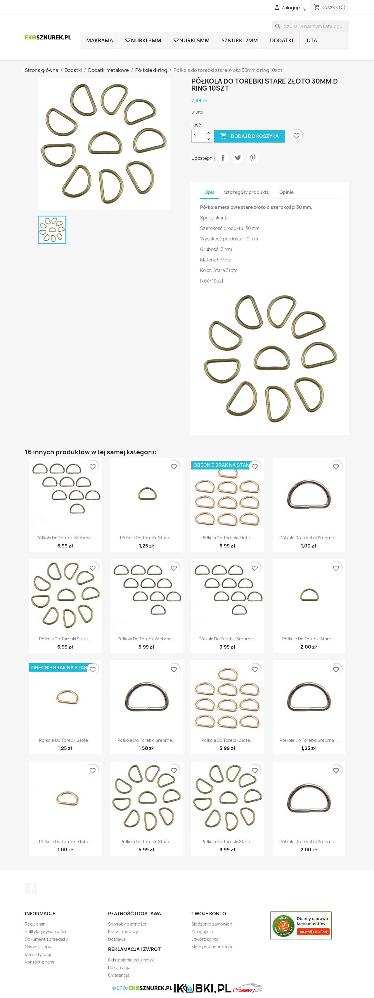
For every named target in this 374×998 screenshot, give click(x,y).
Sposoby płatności (127, 924)
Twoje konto (208, 913)
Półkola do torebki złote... (227, 537)
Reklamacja (119, 967)
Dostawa (117, 939)
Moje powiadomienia (211, 947)
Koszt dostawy (123, 931)
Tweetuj (238, 158)
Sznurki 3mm (143, 40)
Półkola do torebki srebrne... (65, 537)
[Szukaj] (310, 26)
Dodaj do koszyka (249, 136)
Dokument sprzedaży (46, 939)
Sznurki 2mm (240, 40)
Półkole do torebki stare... (146, 537)
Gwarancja (118, 975)
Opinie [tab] (286, 192)
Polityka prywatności (45, 931)
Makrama (99, 40)
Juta (311, 40)
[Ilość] (198, 136)
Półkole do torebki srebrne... (309, 537)
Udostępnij (223, 158)
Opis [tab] (209, 192)
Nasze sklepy (38, 947)
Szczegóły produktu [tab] (247, 192)
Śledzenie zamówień (211, 924)
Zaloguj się (202, 931)
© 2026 (143, 988)
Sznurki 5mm (191, 40)
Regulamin (35, 924)
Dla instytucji (38, 954)
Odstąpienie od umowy (131, 960)
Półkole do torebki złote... (65, 740)
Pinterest (253, 158)
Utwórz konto (205, 939)
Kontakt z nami (39, 962)
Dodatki (281, 40)
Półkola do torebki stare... (65, 639)
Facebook (31, 888)
